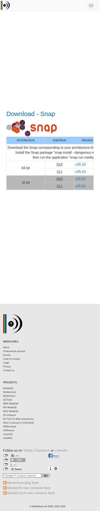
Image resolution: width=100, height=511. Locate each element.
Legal (6, 362)
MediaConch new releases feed (31, 493)
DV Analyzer (9, 415)
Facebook (42, 450)
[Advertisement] (50, 61)
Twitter (28, 450)
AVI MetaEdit (10, 407)
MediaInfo (8, 388)
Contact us (8, 370)
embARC (8, 438)
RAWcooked (9, 426)
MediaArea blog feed (23, 483)
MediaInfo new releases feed (29, 488)
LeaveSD (8, 434)
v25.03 (80, 179)
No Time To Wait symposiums (18, 419)
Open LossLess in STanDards (18, 422)
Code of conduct (11, 359)
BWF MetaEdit (10, 403)
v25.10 (80, 164)
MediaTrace (9, 396)
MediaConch (9, 392)
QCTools (7, 399)
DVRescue (8, 430)
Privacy (7, 366)
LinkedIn (61, 450)
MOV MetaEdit (10, 411)
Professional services (14, 351)
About (6, 347)
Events (6, 355)
